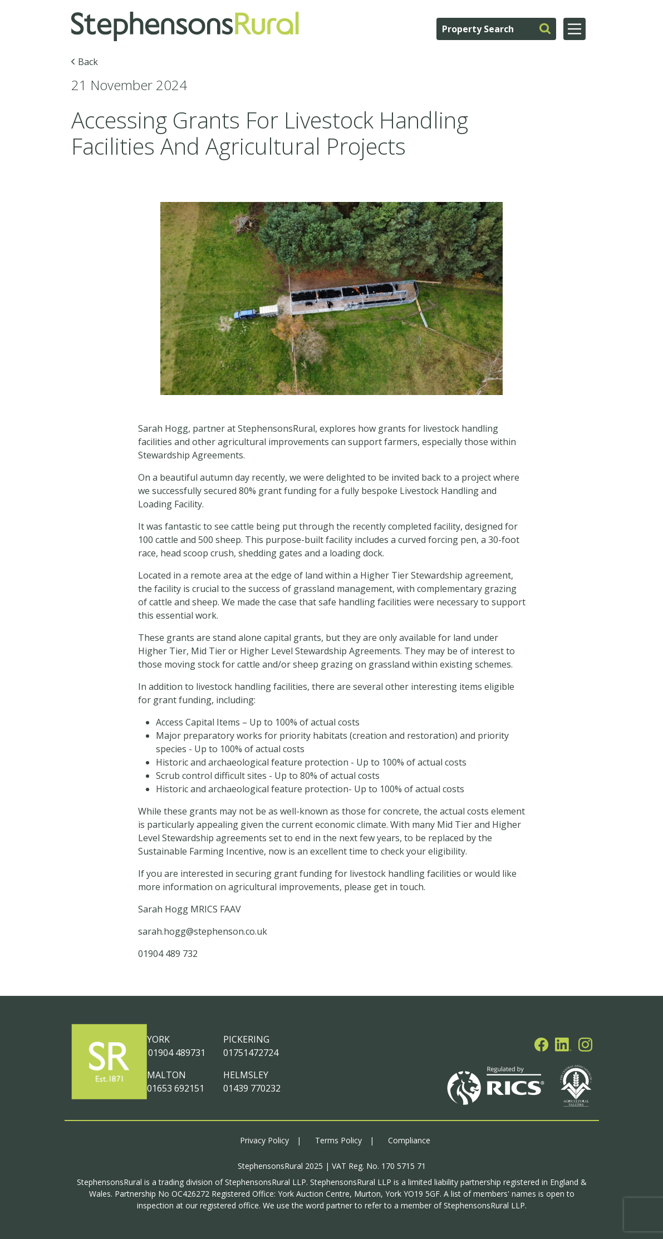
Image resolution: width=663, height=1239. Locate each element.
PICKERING (246, 1039)
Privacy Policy (264, 1140)
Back (88, 62)
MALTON (166, 1075)
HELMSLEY (245, 1075)
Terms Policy (338, 1140)
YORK (158, 1039)
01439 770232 (252, 1088)
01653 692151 (175, 1088)
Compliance (409, 1140)
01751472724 (250, 1053)
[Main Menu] (574, 29)
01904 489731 (176, 1053)
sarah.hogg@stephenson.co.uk (202, 931)
